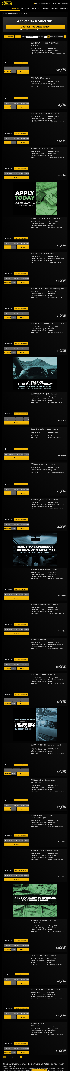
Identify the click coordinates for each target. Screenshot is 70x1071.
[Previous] (48, 36)
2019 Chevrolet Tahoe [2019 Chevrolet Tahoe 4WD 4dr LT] (45, 460)
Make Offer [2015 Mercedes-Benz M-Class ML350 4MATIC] (16, 938)
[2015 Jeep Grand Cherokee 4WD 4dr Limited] (16, 782)
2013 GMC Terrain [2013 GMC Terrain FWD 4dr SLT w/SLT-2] (47, 739)
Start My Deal (8, 71)
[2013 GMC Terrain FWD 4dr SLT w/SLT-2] (16, 747)
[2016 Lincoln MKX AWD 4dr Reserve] (16, 852)
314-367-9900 (65, 3)
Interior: (50, 52)
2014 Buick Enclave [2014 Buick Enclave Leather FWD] (44, 147)
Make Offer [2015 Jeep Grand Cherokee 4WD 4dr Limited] (16, 799)
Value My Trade (25, 68)
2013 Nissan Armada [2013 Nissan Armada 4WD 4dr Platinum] (40, 982)
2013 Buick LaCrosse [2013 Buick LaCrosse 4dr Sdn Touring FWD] (48, 286)
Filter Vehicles (9, 36)
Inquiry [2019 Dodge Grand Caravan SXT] (8, 520)
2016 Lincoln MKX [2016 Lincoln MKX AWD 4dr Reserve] (45, 843)
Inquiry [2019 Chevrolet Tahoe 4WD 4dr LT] (8, 486)
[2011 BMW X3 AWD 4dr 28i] (16, 86)
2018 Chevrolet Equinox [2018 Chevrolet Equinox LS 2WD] (44, 391)
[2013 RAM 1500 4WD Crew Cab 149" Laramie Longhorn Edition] (16, 1023)
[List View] (19, 36)
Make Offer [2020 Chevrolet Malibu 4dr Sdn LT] (12, 451)
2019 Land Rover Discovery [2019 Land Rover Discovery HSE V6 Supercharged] (43, 810)
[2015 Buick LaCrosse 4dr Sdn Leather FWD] (16, 329)
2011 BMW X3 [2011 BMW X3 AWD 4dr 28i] (41, 77)
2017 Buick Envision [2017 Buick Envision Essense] (43, 251)
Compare (9, 63)
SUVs (52, 1060)
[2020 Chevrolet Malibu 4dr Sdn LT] (16, 434)
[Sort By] (32, 37)
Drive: (33, 54)
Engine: (33, 50)
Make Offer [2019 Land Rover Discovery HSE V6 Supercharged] (12, 834)
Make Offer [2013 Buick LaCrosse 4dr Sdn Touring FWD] (16, 311)
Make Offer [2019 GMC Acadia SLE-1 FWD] (16, 659)
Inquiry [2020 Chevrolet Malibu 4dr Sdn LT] (6, 451)
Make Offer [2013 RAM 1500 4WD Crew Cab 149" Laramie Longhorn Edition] (16, 1040)
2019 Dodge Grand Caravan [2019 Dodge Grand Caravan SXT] (45, 495)
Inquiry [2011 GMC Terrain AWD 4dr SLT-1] (8, 694)
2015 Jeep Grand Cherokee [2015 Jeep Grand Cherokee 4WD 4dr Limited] (43, 775)
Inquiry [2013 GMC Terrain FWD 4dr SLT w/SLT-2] (8, 764)
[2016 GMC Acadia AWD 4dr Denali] (16, 608)
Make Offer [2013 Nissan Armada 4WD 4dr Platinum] (16, 1005)
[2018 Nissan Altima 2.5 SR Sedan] (18, 955)
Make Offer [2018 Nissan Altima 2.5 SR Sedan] (16, 972)
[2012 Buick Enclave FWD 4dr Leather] (16, 121)
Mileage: (51, 48)
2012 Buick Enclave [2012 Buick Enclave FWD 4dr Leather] (46, 112)
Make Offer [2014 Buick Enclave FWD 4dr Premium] (16, 242)
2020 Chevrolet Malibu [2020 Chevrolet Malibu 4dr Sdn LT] (45, 425)
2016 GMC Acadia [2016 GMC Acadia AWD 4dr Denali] (45, 599)
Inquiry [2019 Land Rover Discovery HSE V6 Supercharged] (6, 834)
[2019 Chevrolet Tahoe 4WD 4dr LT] (16, 469)
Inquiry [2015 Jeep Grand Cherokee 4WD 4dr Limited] (8, 799)
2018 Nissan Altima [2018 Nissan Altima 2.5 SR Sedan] (45, 948)
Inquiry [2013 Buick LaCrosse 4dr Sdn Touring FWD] (8, 311)
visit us (58, 1065)
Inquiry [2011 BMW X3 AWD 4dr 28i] (8, 103)
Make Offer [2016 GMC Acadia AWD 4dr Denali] (12, 625)
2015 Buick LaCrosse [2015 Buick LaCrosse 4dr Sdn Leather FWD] (48, 321)
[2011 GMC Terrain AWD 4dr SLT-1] (16, 677)
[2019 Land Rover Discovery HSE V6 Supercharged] (16, 817)
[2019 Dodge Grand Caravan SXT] (16, 503)
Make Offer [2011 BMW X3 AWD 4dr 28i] (16, 103)
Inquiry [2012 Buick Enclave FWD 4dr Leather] (8, 137)
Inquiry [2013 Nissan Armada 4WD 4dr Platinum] (8, 1005)
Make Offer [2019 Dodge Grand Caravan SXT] (16, 520)
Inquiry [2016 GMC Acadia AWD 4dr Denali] (6, 625)
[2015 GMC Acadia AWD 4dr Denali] (17, 573)
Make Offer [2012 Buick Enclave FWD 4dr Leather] (16, 137)
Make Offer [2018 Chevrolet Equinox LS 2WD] (12, 416)
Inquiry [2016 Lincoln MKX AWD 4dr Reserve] (6, 869)
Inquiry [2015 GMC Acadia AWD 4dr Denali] (6, 590)
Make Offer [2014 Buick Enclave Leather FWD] (12, 172)
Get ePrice (61, 174)
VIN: (49, 54)
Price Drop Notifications (21, 63)
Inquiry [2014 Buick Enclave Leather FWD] (6, 172)
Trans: (33, 52)
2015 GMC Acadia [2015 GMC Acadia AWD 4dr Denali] (45, 565)
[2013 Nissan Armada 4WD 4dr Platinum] (17, 989)
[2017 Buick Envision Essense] (16, 260)
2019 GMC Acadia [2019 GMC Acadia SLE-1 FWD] (43, 634)
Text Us (24, 71)
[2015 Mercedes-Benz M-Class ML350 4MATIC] (16, 921)
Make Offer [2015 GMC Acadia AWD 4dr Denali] (12, 590)
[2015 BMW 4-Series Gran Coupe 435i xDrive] (16, 51)
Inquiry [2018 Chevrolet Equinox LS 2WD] (6, 416)
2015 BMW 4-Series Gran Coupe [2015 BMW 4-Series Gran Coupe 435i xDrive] (46, 44)
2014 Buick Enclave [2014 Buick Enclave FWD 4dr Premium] (46, 217)
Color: (50, 50)
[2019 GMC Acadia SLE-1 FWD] (16, 643)
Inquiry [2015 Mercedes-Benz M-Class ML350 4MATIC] (8, 938)
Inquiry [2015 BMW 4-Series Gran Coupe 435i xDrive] (8, 68)
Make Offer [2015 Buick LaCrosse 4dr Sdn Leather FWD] (16, 346)
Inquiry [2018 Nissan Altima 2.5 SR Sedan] (8, 972)
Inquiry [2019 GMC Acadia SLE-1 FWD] (8, 659)
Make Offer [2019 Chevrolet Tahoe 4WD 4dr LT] (16, 486)
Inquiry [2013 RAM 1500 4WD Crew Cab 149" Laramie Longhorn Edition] (8, 1040)
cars (45, 1060)
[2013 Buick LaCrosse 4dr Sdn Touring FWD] (16, 294)
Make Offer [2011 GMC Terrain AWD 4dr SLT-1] (16, 694)
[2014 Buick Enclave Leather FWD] (16, 155)
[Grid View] (16, 36)
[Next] (65, 36)
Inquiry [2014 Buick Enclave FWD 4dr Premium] (8, 242)
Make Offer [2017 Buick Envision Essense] (16, 276)
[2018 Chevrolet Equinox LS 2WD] (16, 399)
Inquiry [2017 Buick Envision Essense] (8, 276)
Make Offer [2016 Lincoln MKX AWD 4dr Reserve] (12, 869)
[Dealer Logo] (7, 3)
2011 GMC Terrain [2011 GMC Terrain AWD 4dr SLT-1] (44, 669)
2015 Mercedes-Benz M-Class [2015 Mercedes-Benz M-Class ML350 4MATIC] (45, 914)
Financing (16, 71)
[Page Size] (45, 37)
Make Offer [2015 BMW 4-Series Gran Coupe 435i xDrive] (16, 68)
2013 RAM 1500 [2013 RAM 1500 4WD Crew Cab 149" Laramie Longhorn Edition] (47, 1016)
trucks (49, 1060)
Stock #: (33, 48)
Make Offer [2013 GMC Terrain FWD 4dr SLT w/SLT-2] (16, 764)
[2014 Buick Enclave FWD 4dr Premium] (17, 225)
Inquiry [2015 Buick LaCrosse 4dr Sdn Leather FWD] (8, 346)
